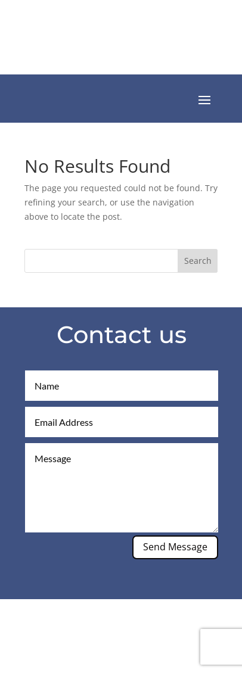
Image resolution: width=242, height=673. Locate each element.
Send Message (175, 546)
